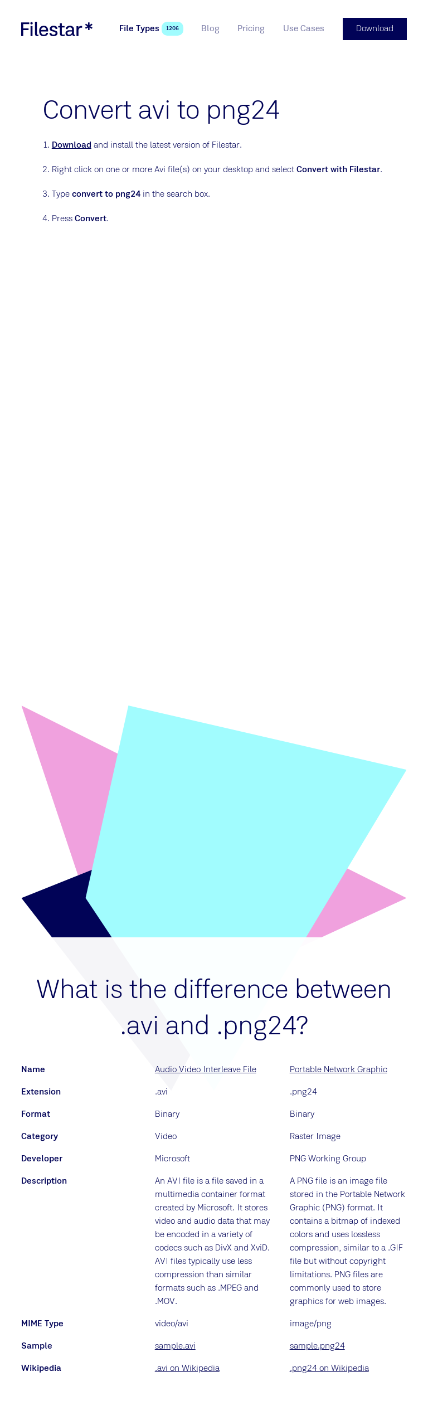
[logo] (57, 29)
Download (71, 145)
